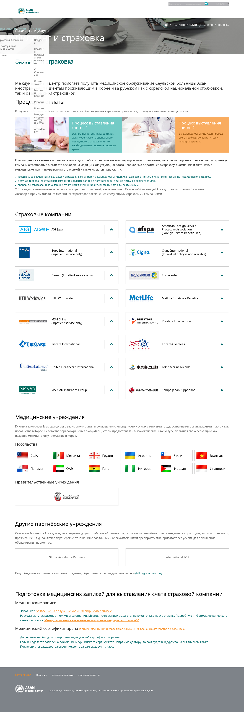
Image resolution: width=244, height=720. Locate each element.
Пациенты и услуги (125, 10)
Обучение (157, 10)
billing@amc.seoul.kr (148, 573)
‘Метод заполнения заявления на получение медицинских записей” (91, 620)
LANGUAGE (219, 3)
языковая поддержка (63, 683)
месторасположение (187, 3)
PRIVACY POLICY (23, 683)
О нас (221, 10)
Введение (41, 683)
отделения (56, 10)
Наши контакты (164, 3)
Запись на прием (86, 10)
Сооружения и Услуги (191, 10)
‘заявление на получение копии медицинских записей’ (74, 611)
